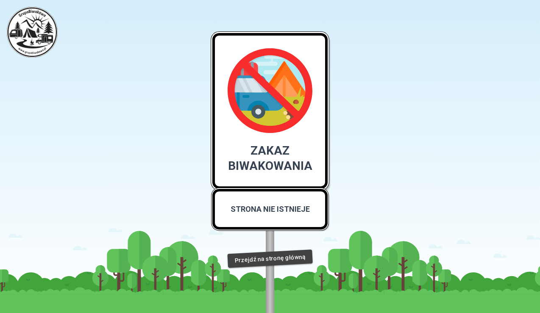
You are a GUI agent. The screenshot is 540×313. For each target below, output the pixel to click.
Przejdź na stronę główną (269, 258)
